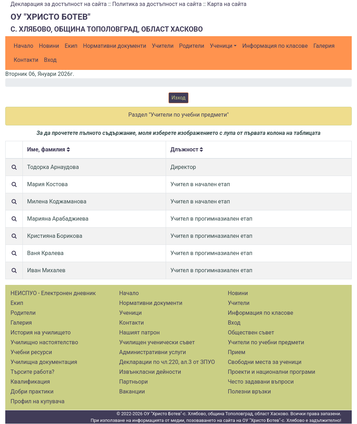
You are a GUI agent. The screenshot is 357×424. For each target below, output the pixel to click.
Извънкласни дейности (150, 371)
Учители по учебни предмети (266, 342)
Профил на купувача (38, 401)
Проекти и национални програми (271, 371)
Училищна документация (44, 362)
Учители (163, 46)
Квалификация (30, 381)
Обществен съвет (251, 332)
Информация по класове (275, 46)
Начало (23, 46)
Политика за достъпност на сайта (157, 4)
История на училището (41, 332)
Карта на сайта (226, 4)
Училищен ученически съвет (157, 342)
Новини (49, 46)
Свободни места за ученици (265, 362)
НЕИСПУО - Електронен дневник (53, 293)
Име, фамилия (48, 149)
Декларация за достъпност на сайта (59, 4)
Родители (191, 46)
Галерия (324, 46)
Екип (71, 46)
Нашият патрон (139, 332)
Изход (179, 97)
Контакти (26, 60)
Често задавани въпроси (261, 381)
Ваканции (132, 391)
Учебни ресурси (31, 352)
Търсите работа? (32, 371)
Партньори (133, 381)
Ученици (221, 46)
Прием (236, 352)
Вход (50, 60)
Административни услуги (152, 352)
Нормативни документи (114, 46)
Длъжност (186, 149)
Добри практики (32, 391)
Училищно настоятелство (44, 342)
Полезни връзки (249, 391)
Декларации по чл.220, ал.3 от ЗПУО (167, 362)
